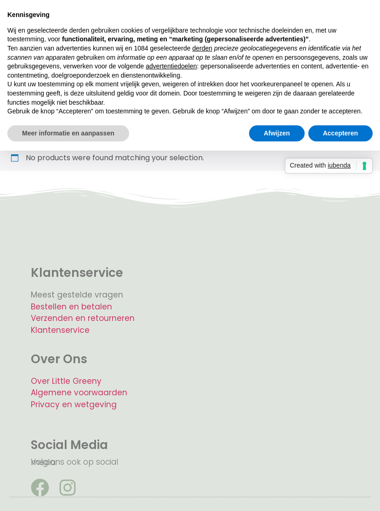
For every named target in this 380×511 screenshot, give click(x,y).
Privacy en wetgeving (74, 404)
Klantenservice (60, 330)
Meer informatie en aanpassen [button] (68, 133)
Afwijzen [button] (277, 133)
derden (202, 48)
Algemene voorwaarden (79, 392)
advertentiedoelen (171, 66)
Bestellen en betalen (71, 306)
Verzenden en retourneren (83, 318)
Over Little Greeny (66, 381)
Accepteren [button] (340, 133)
